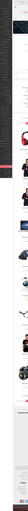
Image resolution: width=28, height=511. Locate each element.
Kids (26, 440)
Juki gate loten (14, 178)
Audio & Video (24, 425)
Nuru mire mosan (14, 87)
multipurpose (17, 479)
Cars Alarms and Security (21, 418)
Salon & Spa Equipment (21, 452)
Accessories (24, 423)
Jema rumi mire (14, 103)
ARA (26, 7)
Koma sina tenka (14, 237)
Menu (23, 18)
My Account (16, 3)
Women (25, 447)
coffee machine (22, 476)
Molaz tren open (14, 354)
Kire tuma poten (14, 208)
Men (26, 441)
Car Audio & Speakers (22, 416)
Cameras (25, 427)
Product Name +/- (16, 118)
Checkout (9, 3)
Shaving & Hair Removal (21, 454)
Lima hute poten (14, 325)
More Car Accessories (22, 422)
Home (2, 27)
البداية (23, 123)
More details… (16, 509)
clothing (15, 476)
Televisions (24, 434)
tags (11, 479)
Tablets (25, 432)
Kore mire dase (14, 266)
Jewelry (25, 438)
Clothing (25, 436)
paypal (25, 501)
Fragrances (24, 450)
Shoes (25, 443)
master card (9, 501)
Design (17, 473)
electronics (8, 476)
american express (14, 501)
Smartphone (24, 431)
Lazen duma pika (14, 295)
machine (24, 479)
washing (11, 473)
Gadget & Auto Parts (22, 420)
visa (19, 501)
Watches (25, 445)
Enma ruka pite (14, 95)
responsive (23, 473)
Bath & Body (24, 449)
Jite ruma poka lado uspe (14, 149)
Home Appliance (23, 429)
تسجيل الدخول (19, 1)
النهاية (23, 126)
